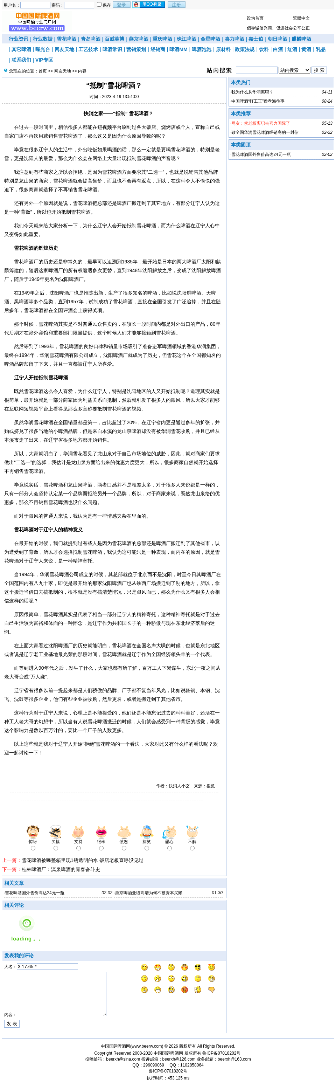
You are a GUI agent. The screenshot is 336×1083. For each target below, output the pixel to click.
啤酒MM (178, 49)
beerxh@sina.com (123, 1059)
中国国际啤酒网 (168, 1053)
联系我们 (21, 60)
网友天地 (64, 49)
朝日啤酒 (277, 39)
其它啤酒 (21, 49)
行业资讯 (18, 39)
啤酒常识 (112, 49)
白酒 (278, 49)
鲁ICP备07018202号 (221, 1053)
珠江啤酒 (186, 39)
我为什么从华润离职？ (252, 92)
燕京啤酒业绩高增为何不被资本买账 (148, 892)
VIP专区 (44, 60)
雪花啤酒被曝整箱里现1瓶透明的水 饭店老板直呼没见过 (83, 860)
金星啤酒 (210, 39)
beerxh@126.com (179, 1059)
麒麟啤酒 (301, 39)
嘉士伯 (255, 39)
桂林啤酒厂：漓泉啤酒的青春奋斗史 (61, 869)
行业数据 (42, 39)
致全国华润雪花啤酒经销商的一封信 (265, 132)
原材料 (223, 49)
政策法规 (244, 49)
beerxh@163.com (234, 1059)
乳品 (321, 49)
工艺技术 (88, 49)
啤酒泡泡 (201, 49)
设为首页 (255, 18)
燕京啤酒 (138, 39)
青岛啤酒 (90, 39)
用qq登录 (149, 4)
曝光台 (42, 49)
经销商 (157, 49)
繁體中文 (301, 18)
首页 (42, 71)
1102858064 (192, 1065)
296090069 (153, 1065)
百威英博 (114, 39)
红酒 (292, 49)
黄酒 (306, 49)
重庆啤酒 (162, 39)
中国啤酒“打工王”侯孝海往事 (258, 101)
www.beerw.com (147, 1046)
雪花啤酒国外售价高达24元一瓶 (34, 892)
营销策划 (136, 49)
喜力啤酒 (234, 39)
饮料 (264, 49)
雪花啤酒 (66, 39)
